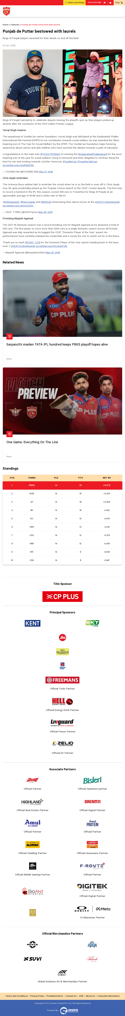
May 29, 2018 (53, 253)
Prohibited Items (55, 996)
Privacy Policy (37, 996)
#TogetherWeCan (87, 162)
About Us (90, 996)
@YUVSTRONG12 (50, 154)
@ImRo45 (46, 202)
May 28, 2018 (45, 212)
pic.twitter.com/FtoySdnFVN (51, 246)
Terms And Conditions (16, 996)
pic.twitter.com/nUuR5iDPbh (18, 165)
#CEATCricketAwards (107, 202)
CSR (81, 996)
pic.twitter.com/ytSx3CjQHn (18, 206)
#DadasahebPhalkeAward (92, 154)
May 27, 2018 (46, 172)
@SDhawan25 (11, 202)
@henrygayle (27, 202)
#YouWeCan (70, 162)
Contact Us (71, 996)
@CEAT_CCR (32, 242)
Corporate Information (108, 996)
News (9, 359)
